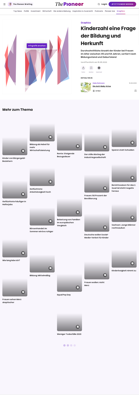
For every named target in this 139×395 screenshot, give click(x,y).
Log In (104, 4)
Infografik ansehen (37, 46)
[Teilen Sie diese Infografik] (83, 68)
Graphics (86, 23)
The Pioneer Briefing (20, 4)
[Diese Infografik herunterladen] (98, 68)
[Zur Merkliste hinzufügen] (91, 68)
